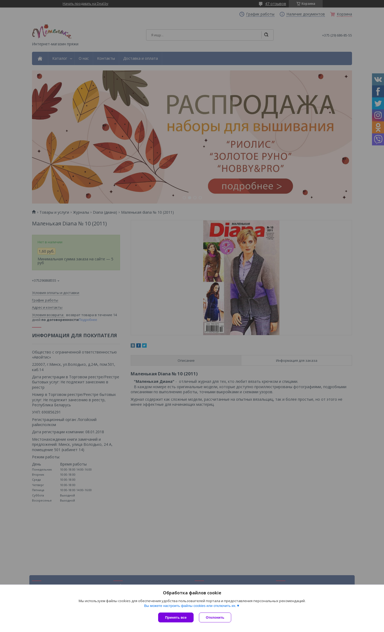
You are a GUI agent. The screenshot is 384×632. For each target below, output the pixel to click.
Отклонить (215, 617)
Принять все (176, 617)
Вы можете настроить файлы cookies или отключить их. (190, 606)
